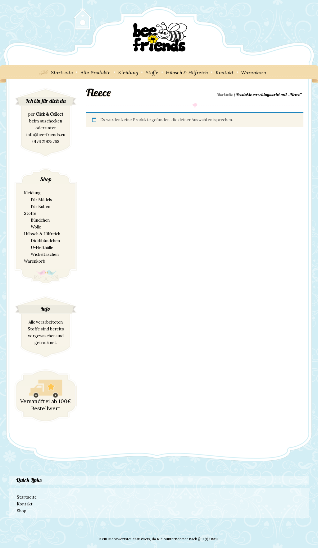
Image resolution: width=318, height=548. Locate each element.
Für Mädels (41, 199)
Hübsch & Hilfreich (187, 72)
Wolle (36, 227)
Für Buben (40, 206)
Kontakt (225, 72)
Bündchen (40, 220)
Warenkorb (253, 72)
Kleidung (128, 72)
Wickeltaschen (45, 254)
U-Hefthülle (42, 247)
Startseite (62, 72)
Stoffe (152, 72)
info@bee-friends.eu (45, 134)
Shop (21, 510)
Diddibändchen (45, 240)
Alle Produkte (95, 72)
